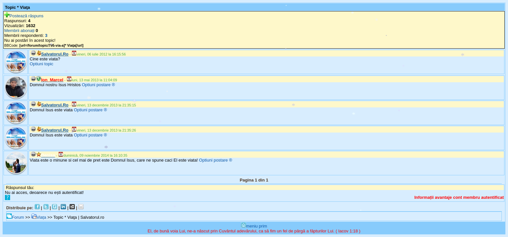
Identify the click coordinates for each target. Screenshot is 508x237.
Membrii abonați (19, 30)
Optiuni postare (96, 84)
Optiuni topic (41, 63)
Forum (15, 217)
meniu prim (254, 226)
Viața (38, 217)
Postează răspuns (23, 15)
